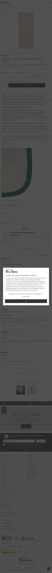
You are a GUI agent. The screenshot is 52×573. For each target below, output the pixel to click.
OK (26, 301)
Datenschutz (26, 296)
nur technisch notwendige (24, 294)
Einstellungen (37, 294)
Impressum (12, 294)
